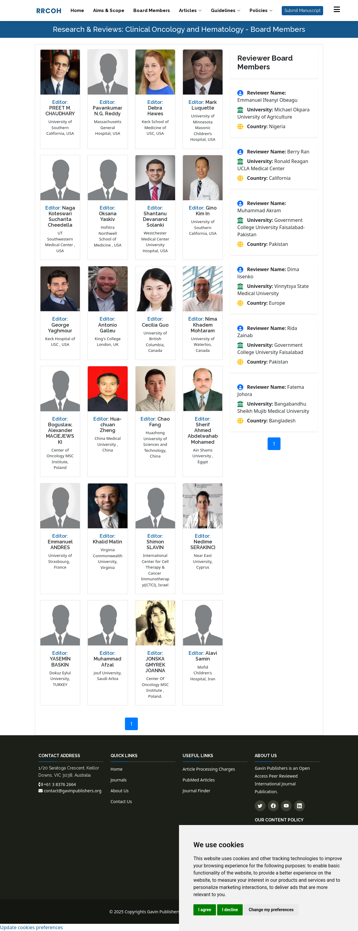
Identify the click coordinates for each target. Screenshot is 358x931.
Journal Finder (196, 790)
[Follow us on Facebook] (273, 805)
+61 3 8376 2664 (57, 784)
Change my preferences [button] (271, 909)
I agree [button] (204, 909)
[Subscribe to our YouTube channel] (286, 805)
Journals (119, 780)
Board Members (151, 10)
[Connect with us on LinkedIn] (299, 805)
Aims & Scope (108, 10)
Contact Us (121, 801)
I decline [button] (230, 909)
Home (77, 10)
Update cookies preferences (31, 927)
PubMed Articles (199, 780)
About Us (120, 790)
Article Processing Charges (209, 769)
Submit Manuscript (302, 10)
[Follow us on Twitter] (260, 805)
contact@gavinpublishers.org (70, 790)
